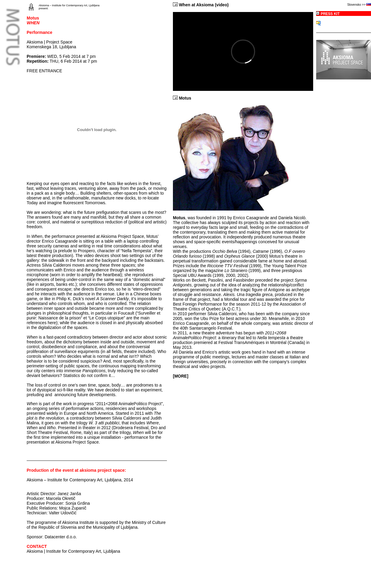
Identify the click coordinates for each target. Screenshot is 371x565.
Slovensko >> (356, 4)
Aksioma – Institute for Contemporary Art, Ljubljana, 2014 (80, 479)
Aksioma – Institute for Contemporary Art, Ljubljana (69, 5)
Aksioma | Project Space (49, 42)
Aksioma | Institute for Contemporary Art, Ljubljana (73, 551)
